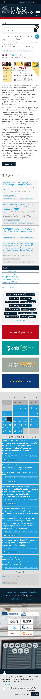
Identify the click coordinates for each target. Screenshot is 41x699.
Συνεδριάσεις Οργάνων (10, 279)
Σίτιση (33, 309)
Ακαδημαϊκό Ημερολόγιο (10, 277)
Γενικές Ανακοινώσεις (9, 51)
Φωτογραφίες (9, 196)
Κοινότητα (23, 592)
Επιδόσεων (27, 694)
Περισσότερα (6, 684)
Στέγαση (23, 302)
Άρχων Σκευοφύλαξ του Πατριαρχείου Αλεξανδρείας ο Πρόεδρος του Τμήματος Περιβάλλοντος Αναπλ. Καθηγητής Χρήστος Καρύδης (18, 185)
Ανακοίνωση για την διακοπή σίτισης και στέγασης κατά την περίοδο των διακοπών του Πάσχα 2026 (19, 542)
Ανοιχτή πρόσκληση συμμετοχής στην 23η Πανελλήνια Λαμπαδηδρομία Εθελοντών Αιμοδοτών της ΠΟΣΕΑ (18, 207)
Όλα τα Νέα (20, 321)
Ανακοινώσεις (11, 313)
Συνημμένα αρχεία (12, 220)
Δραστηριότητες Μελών (25, 51)
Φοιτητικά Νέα (16, 294)
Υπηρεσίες (8, 595)
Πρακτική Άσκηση (28, 316)
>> (36, 397)
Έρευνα (17, 595)
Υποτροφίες (26, 298)
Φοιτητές (33, 595)
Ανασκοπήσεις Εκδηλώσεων (28, 313)
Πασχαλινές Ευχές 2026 (10, 576)
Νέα (5, 267)
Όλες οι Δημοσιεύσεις (10, 271)
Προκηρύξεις (14, 298)
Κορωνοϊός (26, 309)
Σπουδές (33, 592)
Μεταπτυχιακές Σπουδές (21, 305)
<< (4, 397)
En (38, 2)
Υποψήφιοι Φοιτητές (16, 599)
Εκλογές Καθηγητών (12, 302)
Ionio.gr (29, 599)
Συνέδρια (30, 294)
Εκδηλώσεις (13, 309)
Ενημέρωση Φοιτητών (9, 274)
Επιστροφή (8, 164)
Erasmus (32, 301)
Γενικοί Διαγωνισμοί (12, 316)
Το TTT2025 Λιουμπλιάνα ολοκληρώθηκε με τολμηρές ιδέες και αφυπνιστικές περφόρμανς (19, 230)
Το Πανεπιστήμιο (10, 592)
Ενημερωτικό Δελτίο (9, 285)
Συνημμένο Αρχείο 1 (13, 55)
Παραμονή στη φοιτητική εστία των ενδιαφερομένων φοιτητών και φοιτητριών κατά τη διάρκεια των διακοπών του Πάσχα (17, 560)
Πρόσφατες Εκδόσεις (9, 282)
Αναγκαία (18, 694)
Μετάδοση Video (8, 287)
